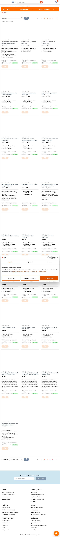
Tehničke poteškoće (35, 497)
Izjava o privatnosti (35, 523)
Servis (3, 527)
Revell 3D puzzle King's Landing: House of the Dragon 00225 (30, 139)
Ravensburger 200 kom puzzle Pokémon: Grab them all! (9, 42)
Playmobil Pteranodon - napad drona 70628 (10, 139)
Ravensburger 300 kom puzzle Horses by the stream (50, 185)
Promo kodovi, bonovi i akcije (9, 514)
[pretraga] (41, 2)
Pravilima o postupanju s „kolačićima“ (35, 271)
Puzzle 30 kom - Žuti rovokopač (10, 236)
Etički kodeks (34, 527)
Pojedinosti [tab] (30, 262)
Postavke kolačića (30, 278)
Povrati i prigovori (6, 520)
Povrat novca (5, 525)
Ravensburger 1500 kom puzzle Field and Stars (50, 373)
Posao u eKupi (5, 497)
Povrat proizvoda (6, 523)
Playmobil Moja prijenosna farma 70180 (29, 93)
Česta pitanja (34, 492)
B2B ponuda (33, 501)
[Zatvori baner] (57, 257)
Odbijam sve (11, 278)
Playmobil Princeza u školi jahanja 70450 (48, 42)
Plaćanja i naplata (6, 507)
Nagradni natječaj (6, 499)
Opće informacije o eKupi (8, 492)
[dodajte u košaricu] (4, 66)
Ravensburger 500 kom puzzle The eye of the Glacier (10, 424)
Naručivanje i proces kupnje (8, 510)
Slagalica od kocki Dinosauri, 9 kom (50, 282)
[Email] (24, 478)
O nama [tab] (49, 262)
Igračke (22, 5)
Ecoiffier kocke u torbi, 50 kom (30, 184)
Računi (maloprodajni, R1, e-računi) (10, 512)
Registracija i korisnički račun (37, 494)
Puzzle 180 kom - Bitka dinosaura (28, 236)
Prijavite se (41, 478)
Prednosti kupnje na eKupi (8, 494)
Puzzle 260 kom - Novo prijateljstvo (48, 236)
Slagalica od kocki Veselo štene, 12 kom (28, 327)
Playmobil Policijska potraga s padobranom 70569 (50, 139)
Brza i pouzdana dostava (37, 507)
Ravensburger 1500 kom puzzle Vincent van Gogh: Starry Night (30, 373)
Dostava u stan (34, 510)
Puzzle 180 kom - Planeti (8, 281)
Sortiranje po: (5, 18)
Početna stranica (5, 5)
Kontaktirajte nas (35, 530)
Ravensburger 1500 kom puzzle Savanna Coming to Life (10, 373)
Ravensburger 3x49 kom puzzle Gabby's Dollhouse (10, 185)
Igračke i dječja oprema (15, 5)
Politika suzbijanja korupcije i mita (39, 525)
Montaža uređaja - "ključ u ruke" (38, 514)
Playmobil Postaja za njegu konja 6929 (28, 42)
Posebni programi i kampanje (37, 499)
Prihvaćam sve (49, 278)
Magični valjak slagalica (28, 281)
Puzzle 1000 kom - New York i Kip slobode (49, 327)
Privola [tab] (10, 262)
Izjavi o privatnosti (17, 271)
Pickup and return (6, 530)
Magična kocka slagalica (8, 327)
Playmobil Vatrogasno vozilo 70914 (49, 93)
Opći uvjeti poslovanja (36, 520)
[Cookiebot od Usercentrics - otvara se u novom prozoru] (48, 257)
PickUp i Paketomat (35, 512)
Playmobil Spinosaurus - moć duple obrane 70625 (9, 93)
